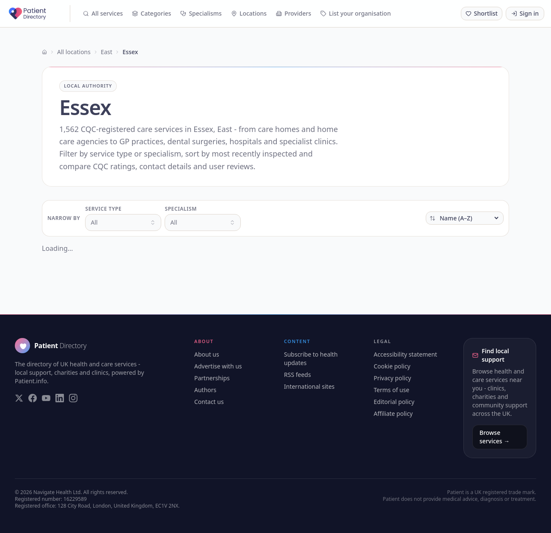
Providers (293, 13)
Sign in (525, 13)
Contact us (209, 402)
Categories (151, 13)
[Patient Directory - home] (38, 13)
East (106, 52)
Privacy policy (392, 378)
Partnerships (212, 378)
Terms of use (391, 390)
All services (103, 13)
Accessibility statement (405, 354)
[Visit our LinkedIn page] (59, 398)
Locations (249, 13)
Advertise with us (218, 366)
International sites (309, 386)
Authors (205, 390)
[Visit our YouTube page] (46, 398)
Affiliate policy (393, 413)
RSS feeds (297, 375)
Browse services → (494, 437)
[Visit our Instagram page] (73, 398)
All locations (74, 52)
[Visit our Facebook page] (32, 398)
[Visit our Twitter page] (19, 398)
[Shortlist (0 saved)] (481, 13)
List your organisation (355, 13)
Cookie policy (392, 366)
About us (206, 354)
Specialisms (201, 13)
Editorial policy (394, 402)
